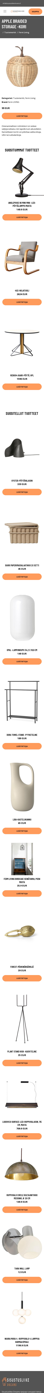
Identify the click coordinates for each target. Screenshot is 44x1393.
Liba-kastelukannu (22, 819)
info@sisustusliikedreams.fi (12, 3)
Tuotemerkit (10, 32)
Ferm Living (24, 32)
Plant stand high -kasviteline (22, 1051)
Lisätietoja (22, 116)
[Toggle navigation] (5, 11)
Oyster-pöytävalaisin (22, 480)
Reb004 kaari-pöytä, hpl (22, 375)
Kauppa (35, 11)
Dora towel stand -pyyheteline (22, 734)
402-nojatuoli (22, 290)
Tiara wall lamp (22, 1268)
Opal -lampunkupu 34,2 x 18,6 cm (22, 650)
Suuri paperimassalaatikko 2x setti (22, 565)
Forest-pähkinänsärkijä (22, 966)
